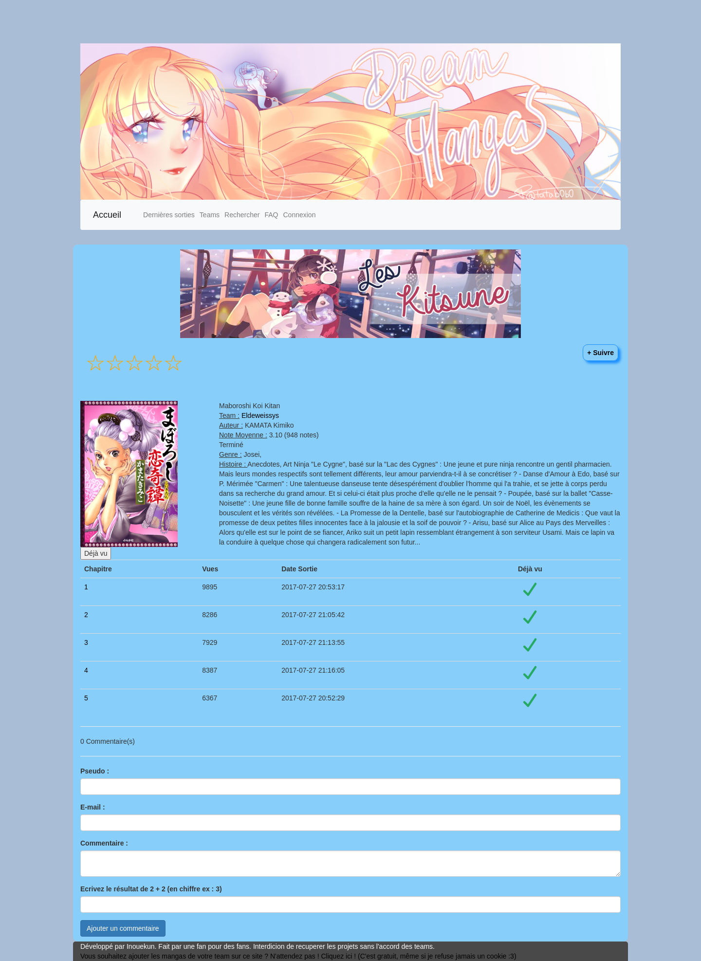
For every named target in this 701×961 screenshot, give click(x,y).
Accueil (107, 215)
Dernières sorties (169, 215)
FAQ (271, 215)
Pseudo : (94, 771)
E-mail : (92, 807)
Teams (210, 215)
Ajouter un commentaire (123, 928)
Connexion (299, 215)
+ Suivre (600, 353)
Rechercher (241, 215)
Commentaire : (104, 843)
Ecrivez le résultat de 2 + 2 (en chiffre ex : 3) (151, 889)
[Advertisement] (292, 21)
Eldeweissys (260, 415)
